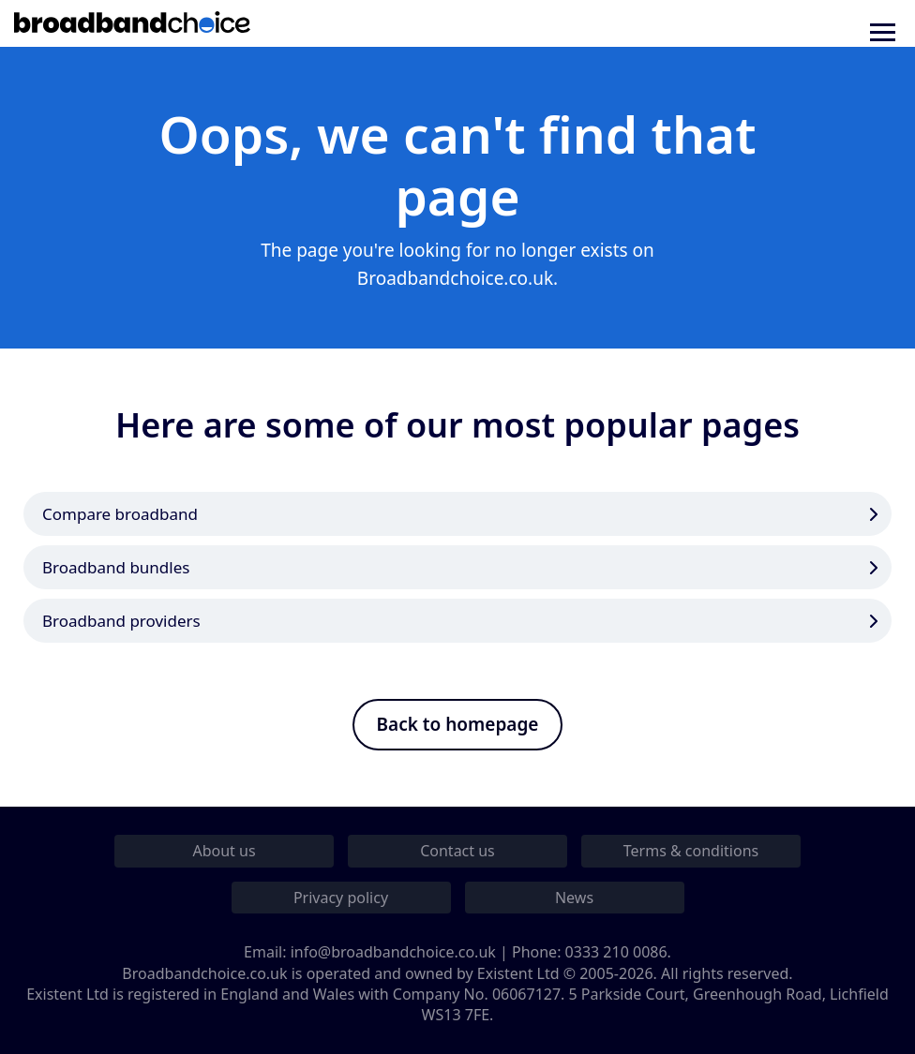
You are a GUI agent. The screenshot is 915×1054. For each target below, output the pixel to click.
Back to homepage (458, 724)
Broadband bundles (115, 567)
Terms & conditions (690, 850)
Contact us (457, 850)
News (574, 897)
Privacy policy (340, 897)
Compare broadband (120, 514)
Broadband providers (121, 620)
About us (223, 850)
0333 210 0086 (616, 952)
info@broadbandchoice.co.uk (393, 952)
